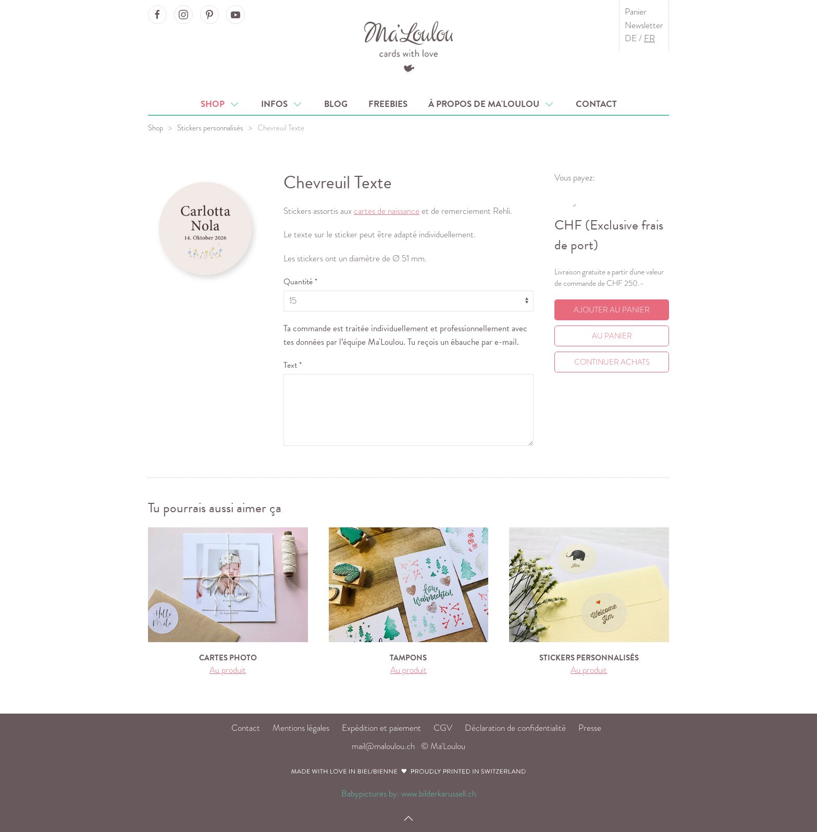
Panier (636, 11)
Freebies (387, 104)
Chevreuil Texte (280, 128)
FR (649, 38)
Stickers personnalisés (210, 128)
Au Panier (612, 336)
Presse (589, 727)
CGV (443, 727)
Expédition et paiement (381, 727)
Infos (282, 104)
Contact (596, 104)
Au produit (227, 670)
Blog (336, 104)
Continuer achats (612, 362)
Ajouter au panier (612, 310)
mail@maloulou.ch (383, 746)
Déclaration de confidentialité (515, 727)
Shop (220, 104)
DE (631, 38)
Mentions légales (301, 727)
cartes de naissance (386, 211)
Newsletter (644, 25)
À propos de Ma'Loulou (491, 104)
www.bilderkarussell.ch (438, 793)
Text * (292, 365)
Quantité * (300, 281)
